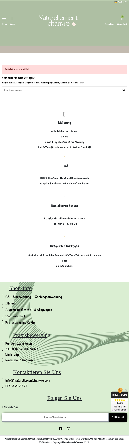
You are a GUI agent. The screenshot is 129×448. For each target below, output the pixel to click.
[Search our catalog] (123, 90)
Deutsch (121, 2)
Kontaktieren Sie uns (64, 206)
